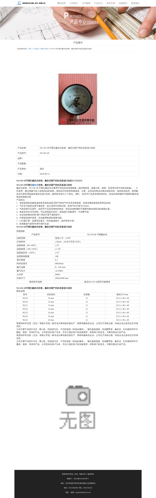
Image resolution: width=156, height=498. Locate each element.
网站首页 (61, 3)
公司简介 (74, 3)
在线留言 (123, 3)
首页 (29, 49)
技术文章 (111, 3)
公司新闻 (86, 3)
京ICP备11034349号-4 (81, 479)
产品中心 (98, 3)
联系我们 (135, 3)
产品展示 (36, 49)
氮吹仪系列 (45, 49)
